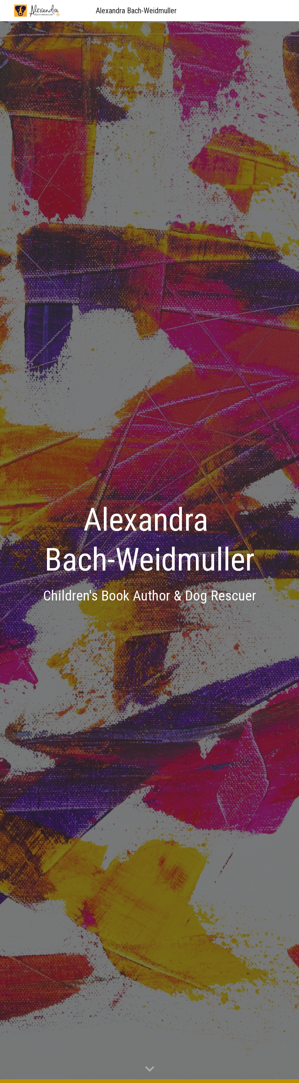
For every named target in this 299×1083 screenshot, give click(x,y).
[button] (150, 1069)
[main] (150, 552)
